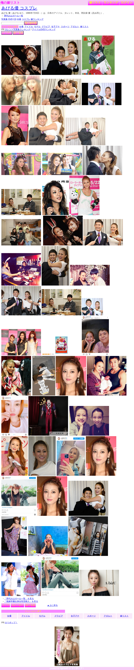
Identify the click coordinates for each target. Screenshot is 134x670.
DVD (10, 19)
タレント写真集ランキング (17, 29)
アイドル (28, 26)
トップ (5, 605)
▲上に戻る (52, 605)
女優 (21, 26)
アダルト (75, 26)
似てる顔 (18, 33)
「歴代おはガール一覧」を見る (19, 598)
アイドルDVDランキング (44, 29)
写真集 (4, 19)
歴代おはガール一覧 (13, 16)
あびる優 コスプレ (19, 8)
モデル (37, 26)
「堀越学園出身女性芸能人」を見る (21, 601)
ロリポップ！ (11, 622)
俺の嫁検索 (31, 23)
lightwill (64, 668)
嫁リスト (95, 2)
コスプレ (26, 19)
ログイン (127, 2)
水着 (19, 19)
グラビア (46, 26)
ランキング (111, 2)
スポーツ (65, 26)
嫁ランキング (37, 19)
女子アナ (55, 26)
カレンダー (17, 605)
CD (14, 19)
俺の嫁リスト (10, 2)
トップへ (6, 33)
